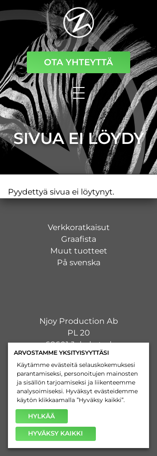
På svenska (78, 262)
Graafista (78, 239)
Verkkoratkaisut (79, 227)
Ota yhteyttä (78, 62)
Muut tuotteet (78, 251)
